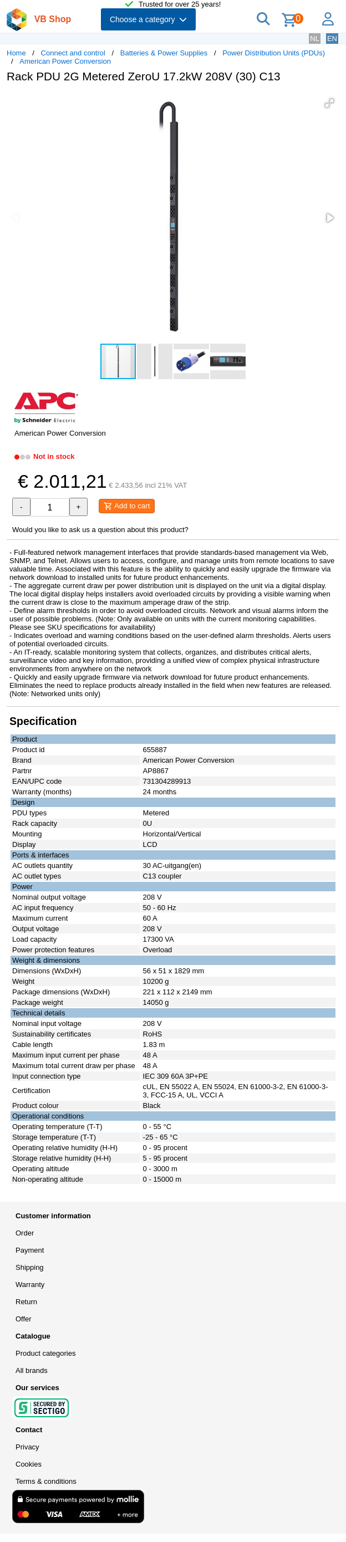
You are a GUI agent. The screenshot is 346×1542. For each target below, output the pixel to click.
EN (332, 38)
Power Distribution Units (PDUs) (273, 53)
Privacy (27, 1447)
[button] (329, 103)
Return (26, 1302)
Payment (30, 1250)
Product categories (45, 1353)
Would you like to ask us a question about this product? (100, 529)
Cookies (29, 1464)
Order (25, 1233)
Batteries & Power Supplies (164, 53)
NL (314, 38)
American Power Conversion (65, 61)
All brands (32, 1370)
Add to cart (127, 506)
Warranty (30, 1284)
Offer (24, 1319)
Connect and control (73, 53)
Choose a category (148, 19)
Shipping (30, 1267)
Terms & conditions (46, 1481)
